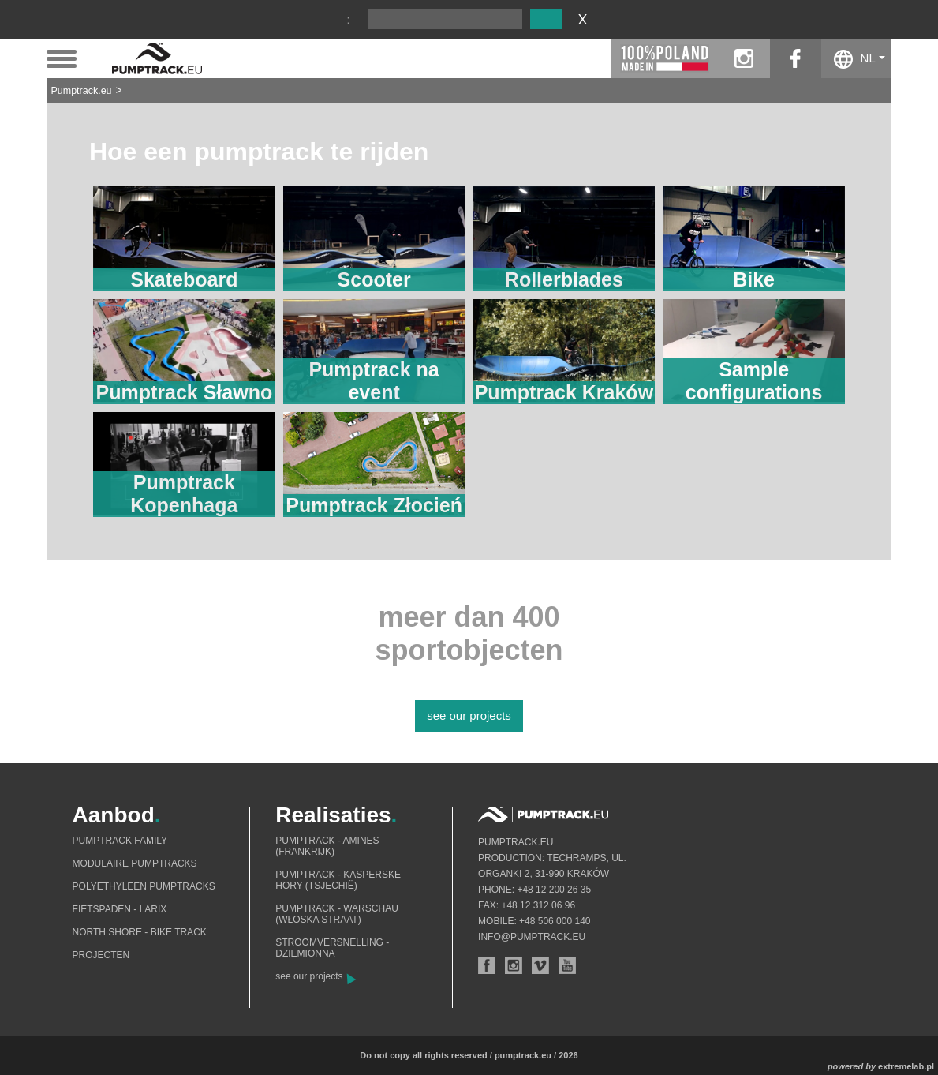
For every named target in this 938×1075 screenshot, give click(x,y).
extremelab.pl (906, 1066)
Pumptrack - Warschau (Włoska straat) (336, 914)
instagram (744, 58)
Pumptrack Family (120, 840)
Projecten (101, 955)
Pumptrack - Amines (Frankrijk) (327, 846)
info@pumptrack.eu (531, 936)
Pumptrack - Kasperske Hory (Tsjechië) (338, 880)
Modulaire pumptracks (135, 863)
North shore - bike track (140, 932)
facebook (795, 58)
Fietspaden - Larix (120, 909)
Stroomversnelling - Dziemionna (332, 948)
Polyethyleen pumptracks (144, 886)
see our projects (469, 715)
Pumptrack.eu (80, 90)
